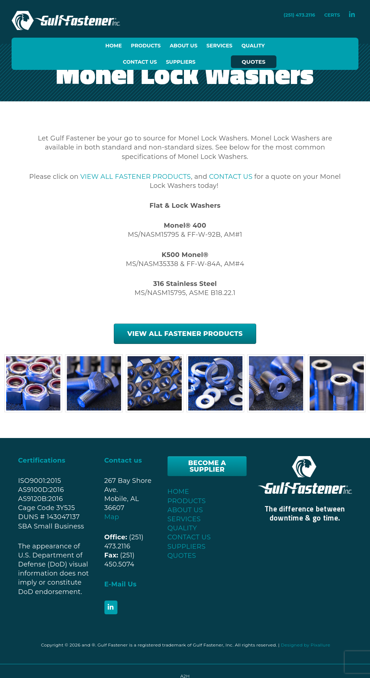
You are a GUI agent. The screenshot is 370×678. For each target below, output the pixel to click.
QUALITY (182, 528)
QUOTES (181, 556)
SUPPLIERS (186, 547)
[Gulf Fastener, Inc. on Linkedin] (110, 607)
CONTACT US (231, 177)
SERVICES (184, 519)
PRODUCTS (186, 501)
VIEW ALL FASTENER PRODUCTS (135, 177)
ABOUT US (185, 510)
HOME (178, 492)
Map (111, 517)
